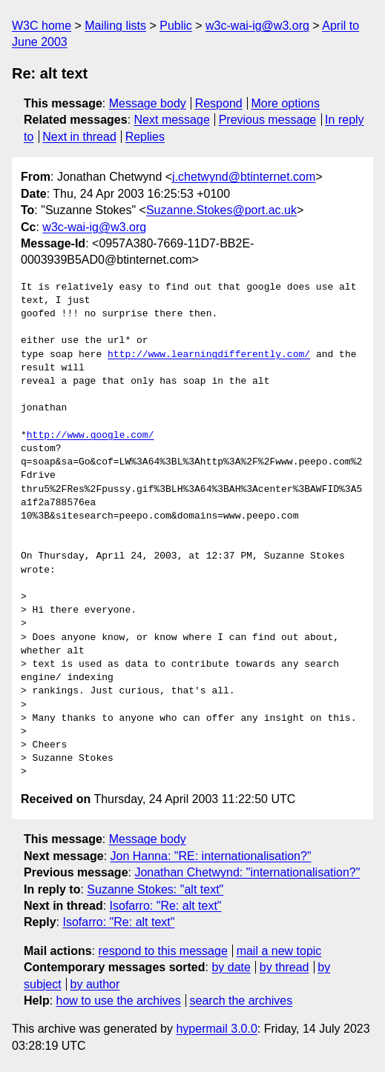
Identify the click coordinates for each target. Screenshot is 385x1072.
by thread (284, 967)
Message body (147, 103)
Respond (219, 103)
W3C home (41, 25)
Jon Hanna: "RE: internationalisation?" (211, 856)
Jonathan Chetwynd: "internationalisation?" (247, 872)
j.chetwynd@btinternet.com (243, 176)
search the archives (241, 1000)
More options (285, 103)
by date (230, 967)
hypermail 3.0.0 (216, 1028)
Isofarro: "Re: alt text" (166, 905)
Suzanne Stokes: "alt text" (155, 889)
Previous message (268, 119)
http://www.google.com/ (90, 435)
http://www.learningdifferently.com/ (209, 355)
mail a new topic (279, 951)
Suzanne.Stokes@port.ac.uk (221, 210)
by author (95, 984)
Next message (172, 119)
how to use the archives (118, 1000)
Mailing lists (115, 25)
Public (175, 25)
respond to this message (162, 951)
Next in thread (79, 136)
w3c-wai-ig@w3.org (257, 25)
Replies (145, 136)
